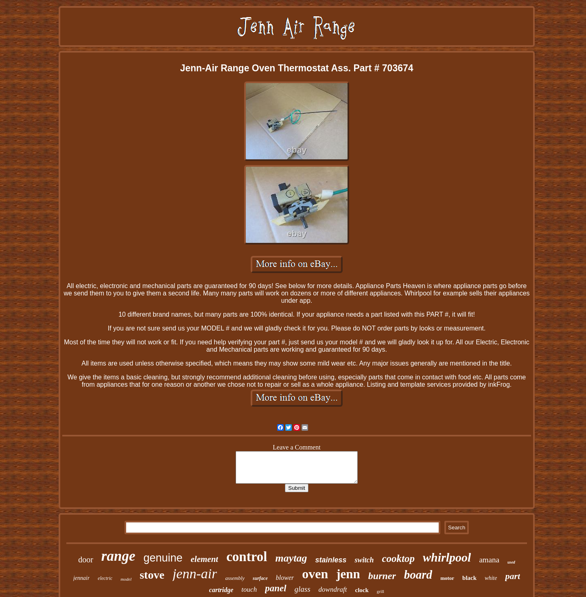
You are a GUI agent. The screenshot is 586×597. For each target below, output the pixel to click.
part (512, 576)
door (85, 559)
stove (152, 574)
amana (489, 559)
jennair (81, 578)
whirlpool (447, 557)
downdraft (333, 589)
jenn (348, 574)
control (246, 556)
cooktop (398, 558)
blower (285, 577)
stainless (330, 560)
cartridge (221, 589)
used (511, 562)
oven (315, 573)
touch (249, 589)
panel (275, 588)
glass (302, 589)
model (125, 579)
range (118, 556)
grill (380, 591)
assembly (235, 578)
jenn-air (195, 573)
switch (364, 560)
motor (447, 578)
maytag (291, 558)
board (418, 574)
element (205, 559)
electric (105, 578)
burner (382, 576)
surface (260, 578)
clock (362, 590)
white (491, 578)
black (469, 578)
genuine (162, 558)
